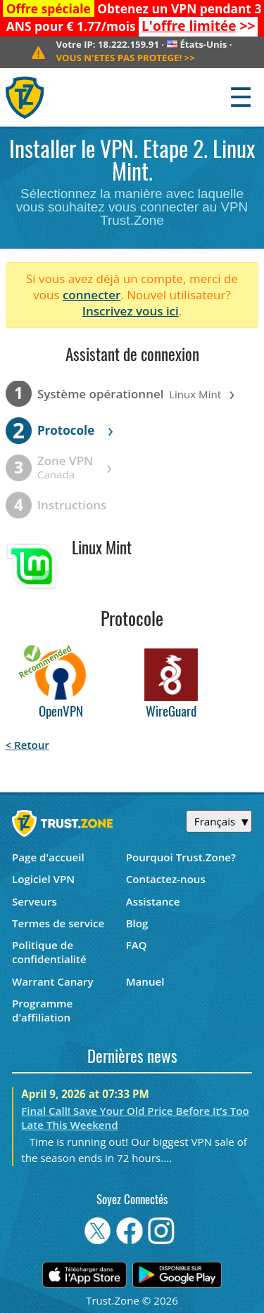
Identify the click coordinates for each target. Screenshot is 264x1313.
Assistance (153, 901)
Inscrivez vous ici (130, 311)
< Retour (27, 745)
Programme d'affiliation (42, 1010)
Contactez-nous (166, 879)
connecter (92, 295)
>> (198, 26)
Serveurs (34, 901)
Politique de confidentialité (49, 952)
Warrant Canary (53, 981)
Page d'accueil (48, 857)
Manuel (145, 981)
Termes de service (58, 923)
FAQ (136, 945)
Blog (137, 923)
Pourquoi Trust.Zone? (181, 857)
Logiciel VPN (43, 879)
